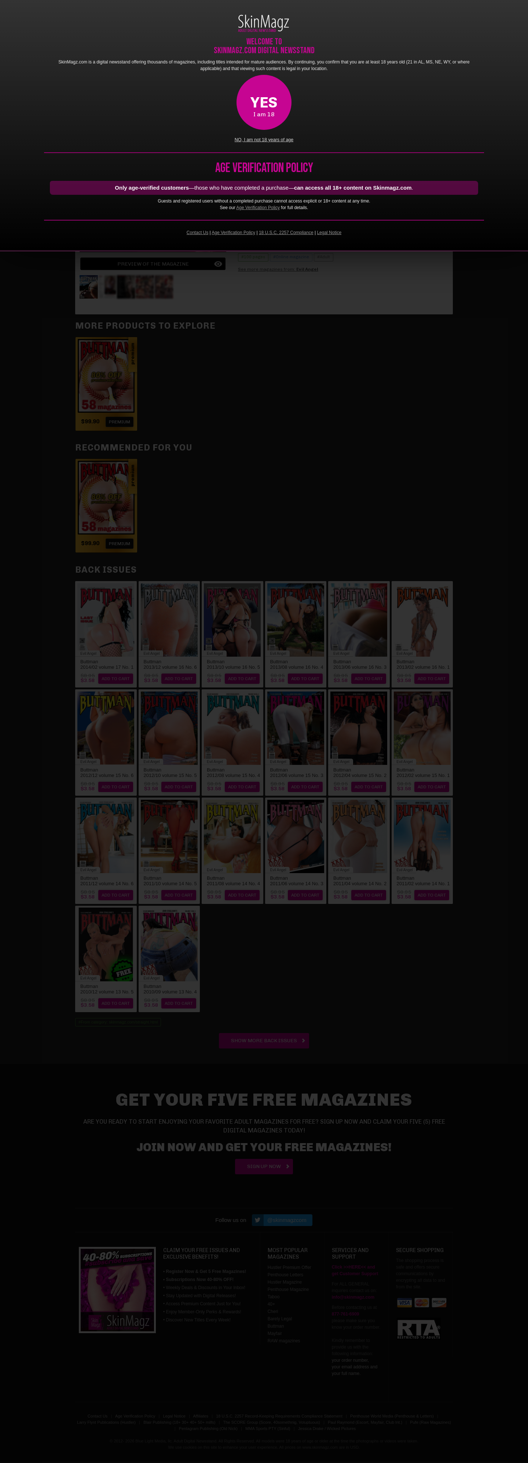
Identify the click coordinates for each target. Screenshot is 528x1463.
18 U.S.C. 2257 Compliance (286, 232)
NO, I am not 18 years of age (264, 139)
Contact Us (197, 232)
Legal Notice (329, 232)
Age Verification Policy (258, 207)
